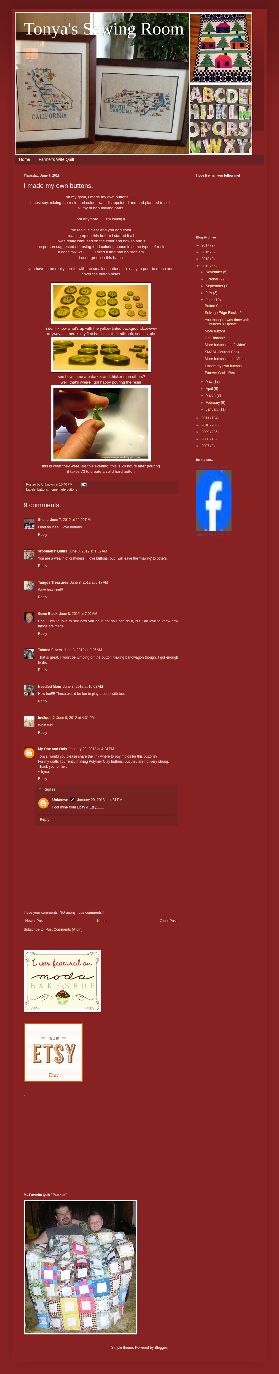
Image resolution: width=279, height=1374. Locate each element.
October (212, 279)
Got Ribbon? (215, 338)
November (214, 272)
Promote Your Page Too (213, 535)
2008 (206, 439)
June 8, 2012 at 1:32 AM (88, 551)
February (213, 403)
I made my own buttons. (223, 366)
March (211, 395)
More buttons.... (217, 331)
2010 (206, 425)
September (215, 286)
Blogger (161, 1347)
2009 (206, 432)
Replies (49, 789)
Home (24, 159)
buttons (42, 489)
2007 (206, 446)
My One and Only (52, 749)
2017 (206, 245)
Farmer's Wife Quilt (56, 159)
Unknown (60, 800)
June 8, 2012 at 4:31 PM (75, 718)
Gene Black (47, 614)
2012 (206, 266)
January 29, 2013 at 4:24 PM (91, 749)
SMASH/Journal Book (222, 352)
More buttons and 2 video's (226, 345)
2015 (206, 252)
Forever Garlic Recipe (222, 373)
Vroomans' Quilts (52, 551)
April (210, 389)
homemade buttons (63, 489)
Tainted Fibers (50, 650)
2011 (206, 418)
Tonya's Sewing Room (104, 28)
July (209, 293)
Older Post (168, 921)
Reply (42, 535)
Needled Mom (49, 686)
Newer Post (34, 921)
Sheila (43, 520)
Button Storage (217, 306)
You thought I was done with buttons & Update (227, 322)
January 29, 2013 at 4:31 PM (99, 800)
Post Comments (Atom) (64, 929)
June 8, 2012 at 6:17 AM (89, 582)
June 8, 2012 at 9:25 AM (83, 650)
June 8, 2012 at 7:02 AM (78, 614)
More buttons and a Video (225, 359)
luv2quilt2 (46, 718)
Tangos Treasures (53, 582)
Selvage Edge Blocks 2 (223, 313)
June (210, 300)
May (209, 381)
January (212, 409)
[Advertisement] (103, 1141)
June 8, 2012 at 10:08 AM (83, 686)
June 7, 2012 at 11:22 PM (70, 520)
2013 (206, 259)
